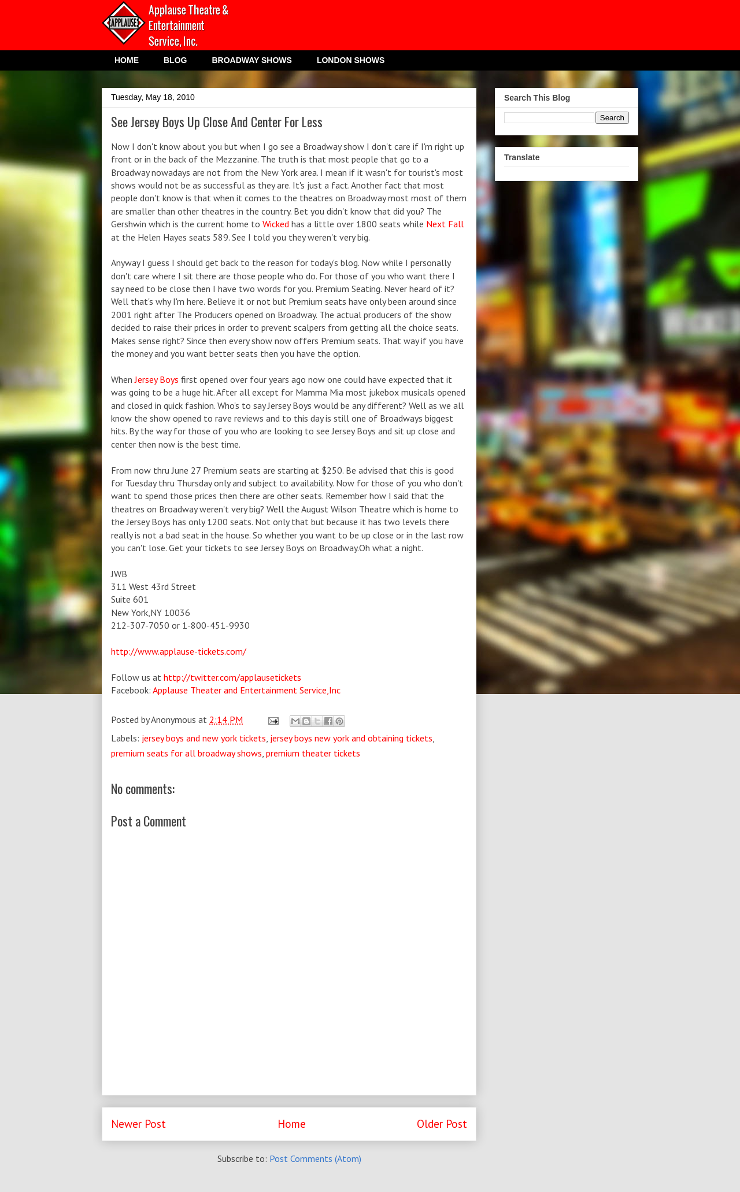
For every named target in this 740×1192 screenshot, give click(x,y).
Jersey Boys (157, 379)
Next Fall (445, 224)
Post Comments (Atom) (315, 1158)
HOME (126, 60)
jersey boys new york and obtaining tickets (351, 738)
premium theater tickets (313, 753)
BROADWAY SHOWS (251, 60)
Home (292, 1123)
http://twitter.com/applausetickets (232, 677)
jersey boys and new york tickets (204, 738)
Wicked (275, 224)
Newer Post (138, 1123)
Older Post (442, 1123)
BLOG (175, 60)
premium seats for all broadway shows (186, 753)
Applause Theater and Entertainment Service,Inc (247, 690)
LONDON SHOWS (350, 60)
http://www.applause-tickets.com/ (178, 651)
